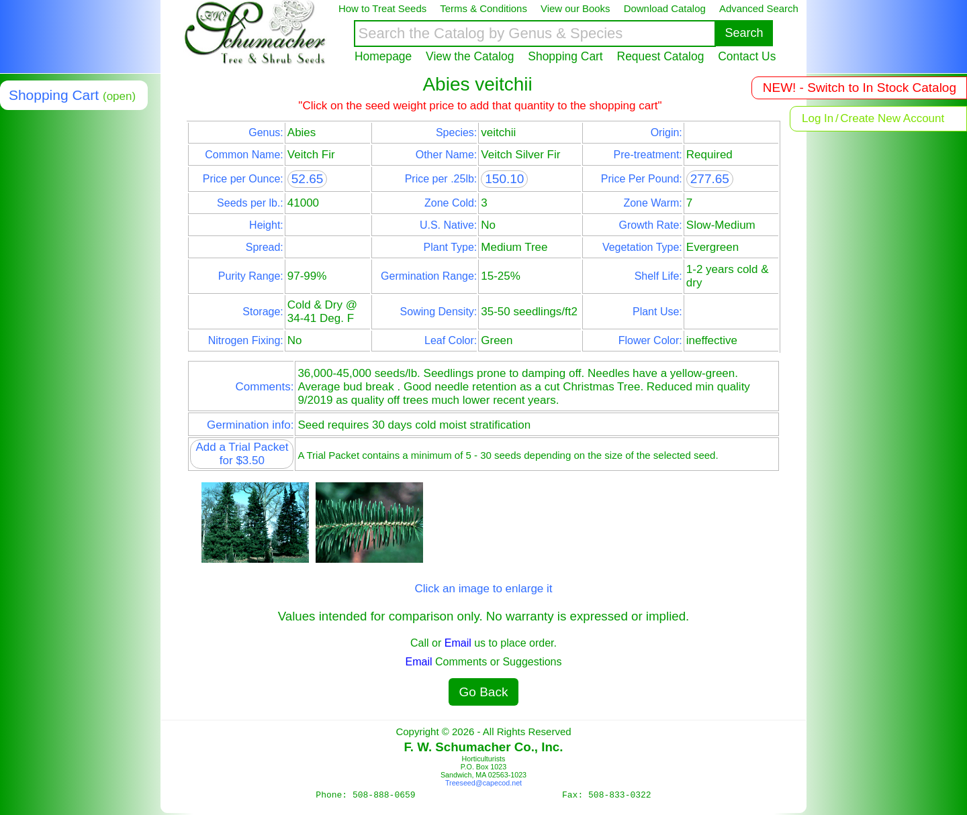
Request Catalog (660, 56)
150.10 (504, 179)
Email (458, 643)
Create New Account (892, 118)
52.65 (307, 179)
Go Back (483, 692)
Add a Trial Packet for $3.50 (241, 454)
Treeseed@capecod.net (483, 783)
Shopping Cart (565, 56)
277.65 (709, 179)
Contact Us (747, 56)
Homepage (383, 56)
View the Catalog (470, 56)
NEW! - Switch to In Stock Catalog (859, 87)
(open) (119, 96)
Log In (817, 118)
